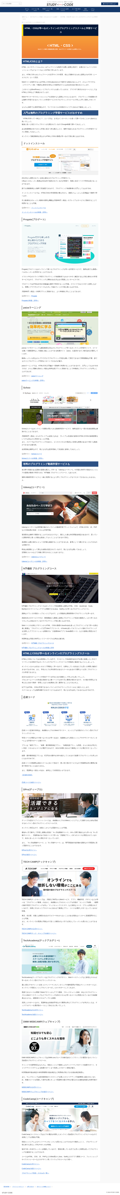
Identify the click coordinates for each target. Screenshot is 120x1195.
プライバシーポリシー (18, 1186)
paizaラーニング (37, 376)
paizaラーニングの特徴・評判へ (33, 380)
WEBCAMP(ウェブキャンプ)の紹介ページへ (38, 1092)
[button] (19, 4)
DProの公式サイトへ (29, 850)
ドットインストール (38, 208)
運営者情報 (6, 1186)
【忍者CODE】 (27, 775)
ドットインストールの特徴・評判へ (34, 212)
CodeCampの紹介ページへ (31, 1168)
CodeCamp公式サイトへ (31, 1164)
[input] (11, 3)
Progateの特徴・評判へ (30, 300)
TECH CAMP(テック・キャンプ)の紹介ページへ (39, 933)
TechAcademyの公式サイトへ (32, 1010)
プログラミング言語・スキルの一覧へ (35, 1173)
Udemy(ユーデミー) (38, 557)
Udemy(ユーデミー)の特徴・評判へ (34, 561)
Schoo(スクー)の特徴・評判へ (32, 458)
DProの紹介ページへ (29, 855)
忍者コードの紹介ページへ (31, 782)
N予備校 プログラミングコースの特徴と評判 (38, 648)
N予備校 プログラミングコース (42, 643)
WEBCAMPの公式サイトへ (31, 1087)
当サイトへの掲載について (44, 1186)
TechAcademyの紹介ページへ (32, 1014)
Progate (34, 296)
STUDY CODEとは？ (110, 3)
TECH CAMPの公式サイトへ (32, 929)
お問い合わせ (30, 1186)
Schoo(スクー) (36, 454)
